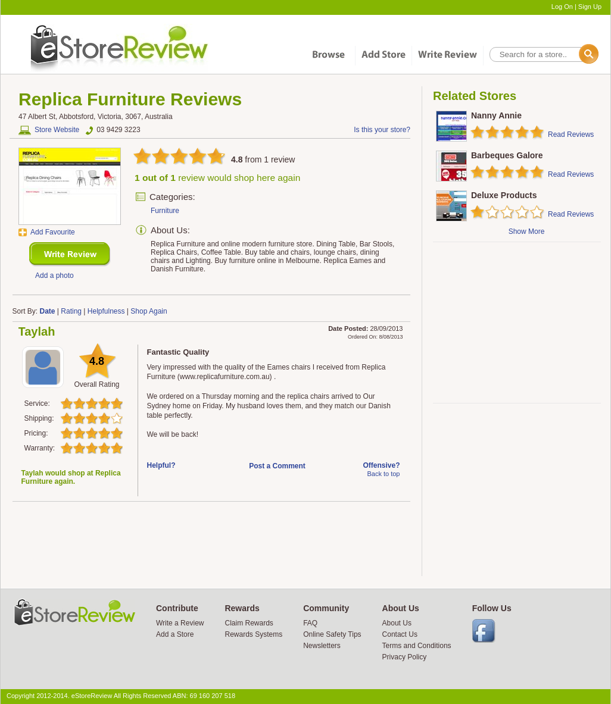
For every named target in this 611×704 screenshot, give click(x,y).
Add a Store (175, 634)
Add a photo (54, 275)
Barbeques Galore (507, 155)
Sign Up (589, 6)
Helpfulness (106, 311)
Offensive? (381, 465)
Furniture (165, 210)
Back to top (383, 473)
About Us (397, 623)
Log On (562, 6)
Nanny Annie (496, 115)
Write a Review (180, 623)
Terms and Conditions (416, 646)
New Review (70, 254)
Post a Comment (277, 466)
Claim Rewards (249, 623)
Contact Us (399, 634)
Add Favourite (52, 232)
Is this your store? (382, 130)
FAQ (310, 623)
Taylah (36, 331)
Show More (527, 231)
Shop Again (148, 311)
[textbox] (543, 54)
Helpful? (161, 465)
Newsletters (322, 646)
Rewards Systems (253, 634)
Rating (71, 311)
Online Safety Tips (332, 634)
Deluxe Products (504, 195)
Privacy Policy (404, 657)
